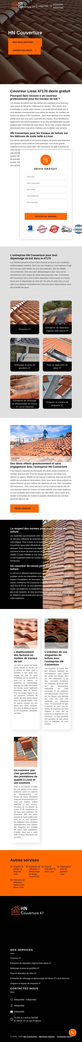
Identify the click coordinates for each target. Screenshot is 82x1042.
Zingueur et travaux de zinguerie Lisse (18, 870)
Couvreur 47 (15, 958)
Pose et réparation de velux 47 (23, 973)
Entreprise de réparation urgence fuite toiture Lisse (19, 883)
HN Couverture (30, 1037)
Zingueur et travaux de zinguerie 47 (25, 983)
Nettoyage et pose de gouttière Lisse (65, 870)
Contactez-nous (24, 50)
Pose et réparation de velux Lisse (50, 869)
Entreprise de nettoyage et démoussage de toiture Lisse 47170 (34, 872)
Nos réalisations (25, 42)
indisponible (58, 4)
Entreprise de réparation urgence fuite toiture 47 (30, 963)
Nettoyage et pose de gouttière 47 (24, 968)
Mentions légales (47, 1037)
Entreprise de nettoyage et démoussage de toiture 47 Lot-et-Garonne (39, 978)
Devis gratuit (24, 508)
